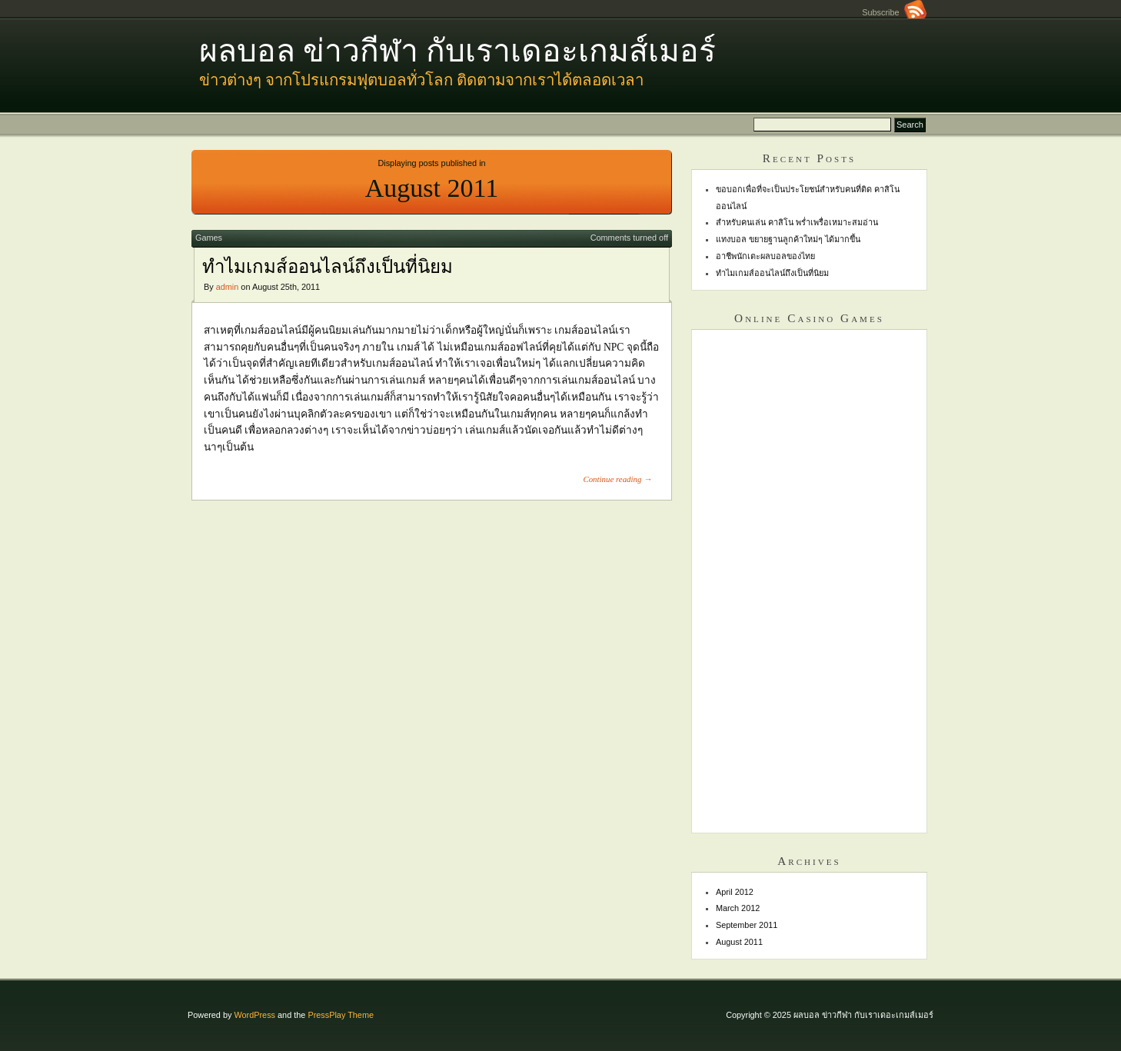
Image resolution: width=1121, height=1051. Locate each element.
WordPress (254, 1014)
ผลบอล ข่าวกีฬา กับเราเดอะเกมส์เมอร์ (457, 51)
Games (208, 237)
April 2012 (734, 891)
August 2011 (739, 941)
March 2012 (738, 908)
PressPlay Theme (341, 1014)
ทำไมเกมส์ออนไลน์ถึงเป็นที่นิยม (327, 267)
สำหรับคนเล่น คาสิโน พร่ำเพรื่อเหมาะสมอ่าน (797, 222)
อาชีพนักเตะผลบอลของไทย (765, 256)
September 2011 (746, 925)
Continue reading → (617, 479)
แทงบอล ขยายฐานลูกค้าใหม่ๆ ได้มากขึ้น (788, 239)
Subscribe (894, 12)
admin (227, 286)
